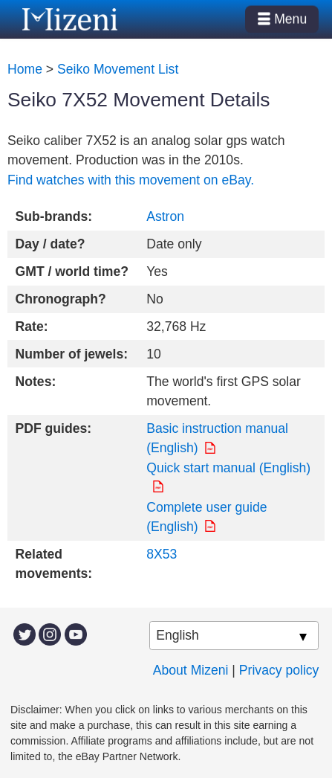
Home (24, 69)
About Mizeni (191, 670)
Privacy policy (279, 670)
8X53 (161, 554)
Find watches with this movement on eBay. (130, 180)
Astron (165, 216)
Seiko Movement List (117, 69)
